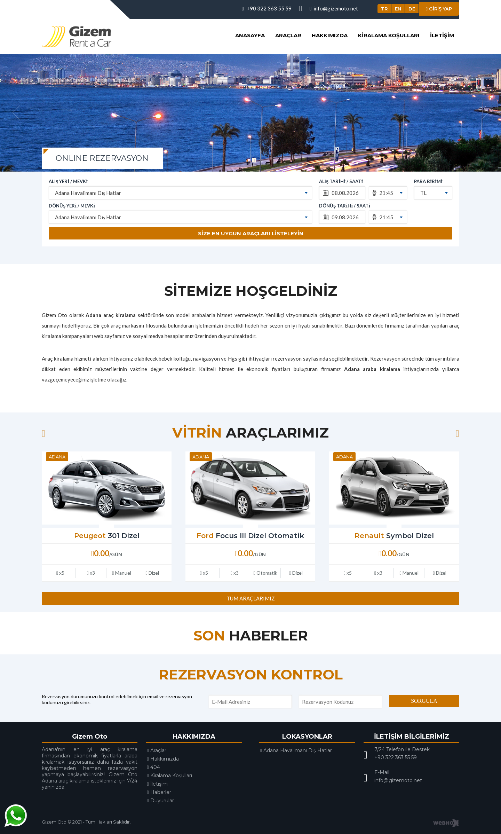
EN (398, 8)
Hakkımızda (330, 35)
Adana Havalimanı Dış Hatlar (296, 750)
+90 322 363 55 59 (266, 8)
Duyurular (160, 800)
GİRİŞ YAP (439, 8)
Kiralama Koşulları (389, 35)
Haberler (159, 792)
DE (411, 8)
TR (384, 8)
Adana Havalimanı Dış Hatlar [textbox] (88, 193)
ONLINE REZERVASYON (102, 158)
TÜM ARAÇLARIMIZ (250, 598)
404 (153, 767)
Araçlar (288, 35)
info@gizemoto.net (334, 8)
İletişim (442, 35)
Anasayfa (250, 35)
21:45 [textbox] (386, 193)
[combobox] (180, 192)
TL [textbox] (423, 193)
